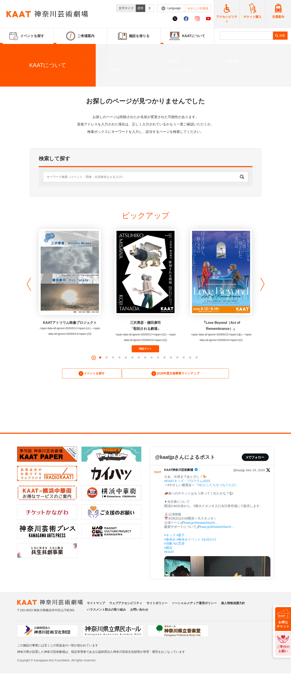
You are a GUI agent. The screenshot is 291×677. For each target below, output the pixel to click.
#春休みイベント (188, 540)
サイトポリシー (156, 604)
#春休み (170, 540)
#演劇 (168, 544)
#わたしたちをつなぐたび (216, 486)
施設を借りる (133, 36)
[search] (246, 36)
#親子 (180, 536)
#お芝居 (179, 544)
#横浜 (168, 548)
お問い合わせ (139, 610)
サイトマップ (96, 604)
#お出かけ (209, 540)
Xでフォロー (255, 458)
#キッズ (170, 536)
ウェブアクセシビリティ (125, 604)
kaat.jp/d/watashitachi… (201, 523)
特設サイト (145, 348)
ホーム (10, 79)
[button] (28, 284)
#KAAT (169, 552)
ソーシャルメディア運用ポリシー (194, 604)
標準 (140, 8)
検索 (282, 35)
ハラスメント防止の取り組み (106, 610)
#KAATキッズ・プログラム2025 (187, 481)
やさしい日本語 (197, 8)
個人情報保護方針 (233, 604)
